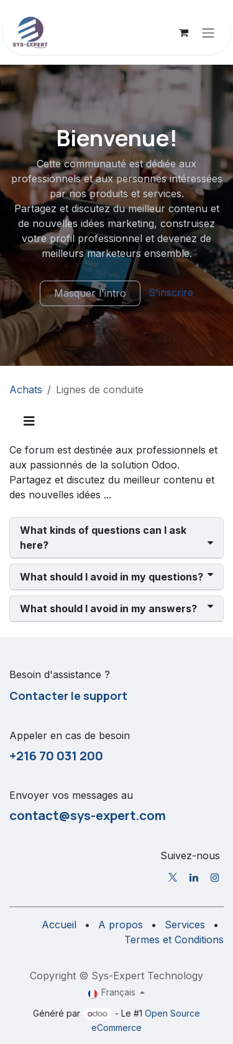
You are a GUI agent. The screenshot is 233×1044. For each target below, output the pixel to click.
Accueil (59, 924)
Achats (25, 389)
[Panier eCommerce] (183, 32)
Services (185, 924)
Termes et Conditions (174, 939)
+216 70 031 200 (56, 755)
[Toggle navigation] (208, 32)
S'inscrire (170, 292)
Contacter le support (68, 695)
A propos (120, 924)
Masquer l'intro (90, 293)
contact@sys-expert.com (87, 815)
